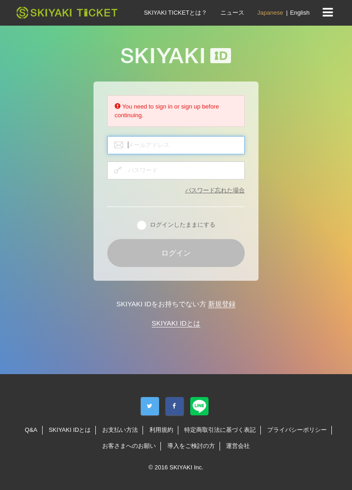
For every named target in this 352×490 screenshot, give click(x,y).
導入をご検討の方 (191, 445)
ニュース (232, 12)
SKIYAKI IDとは (176, 323)
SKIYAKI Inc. (187, 467)
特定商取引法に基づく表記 (220, 429)
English (300, 12)
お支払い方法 (120, 429)
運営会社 (238, 445)
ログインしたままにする (176, 225)
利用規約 (161, 429)
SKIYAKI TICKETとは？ (175, 12)
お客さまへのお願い (129, 445)
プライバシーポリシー (297, 429)
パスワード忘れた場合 (215, 190)
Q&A (31, 429)
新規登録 (222, 304)
